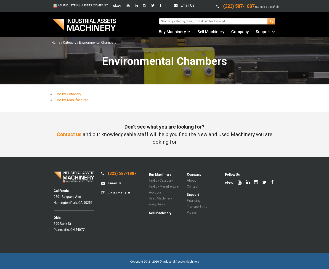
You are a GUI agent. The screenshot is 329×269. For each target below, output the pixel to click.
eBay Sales (157, 204)
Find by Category (67, 94)
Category (69, 42)
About (191, 180)
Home (56, 42)
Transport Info (197, 206)
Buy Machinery (172, 31)
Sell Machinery (210, 31)
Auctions (155, 192)
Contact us (69, 134)
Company (240, 31)
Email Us (184, 5)
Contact (192, 186)
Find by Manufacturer (71, 100)
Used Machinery (160, 198)
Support (263, 31)
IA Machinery (84, 25)
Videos (192, 212)
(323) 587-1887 (118, 173)
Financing (194, 200)
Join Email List (115, 193)
